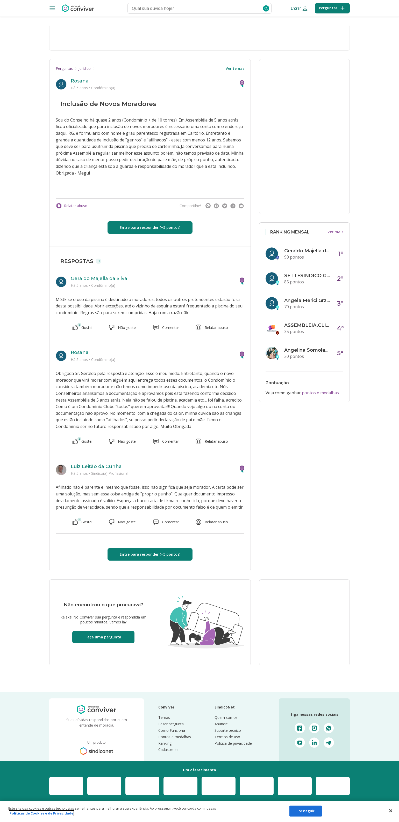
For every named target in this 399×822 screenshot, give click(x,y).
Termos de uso (227, 736)
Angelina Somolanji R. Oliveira (307, 350)
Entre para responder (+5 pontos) (150, 227)
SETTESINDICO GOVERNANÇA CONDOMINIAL (307, 275)
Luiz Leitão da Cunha (96, 466)
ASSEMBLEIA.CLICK (307, 325)
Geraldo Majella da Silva (99, 278)
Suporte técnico (228, 730)
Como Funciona (171, 730)
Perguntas (64, 68)
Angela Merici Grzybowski (307, 300)
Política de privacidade (233, 743)
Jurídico (85, 68)
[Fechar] (390, 810)
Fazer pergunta (171, 723)
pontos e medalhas (320, 393)
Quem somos (226, 717)
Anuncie (221, 723)
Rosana (80, 81)
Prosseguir (305, 811)
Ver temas (235, 68)
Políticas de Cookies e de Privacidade (41, 813)
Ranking (165, 743)
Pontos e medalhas (174, 736)
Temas (164, 717)
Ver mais (335, 231)
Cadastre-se (168, 749)
